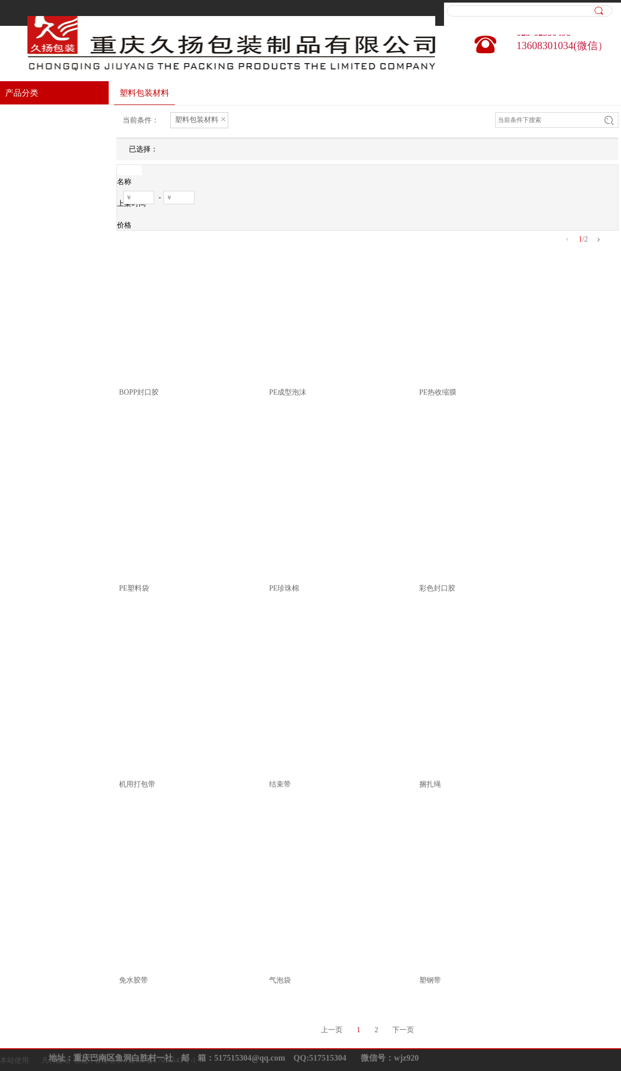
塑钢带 (430, 980)
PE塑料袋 (134, 588)
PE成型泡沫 (287, 392)
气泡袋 (280, 980)
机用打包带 (137, 784)
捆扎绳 (430, 784)
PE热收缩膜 (437, 392)
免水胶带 (133, 980)
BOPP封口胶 (139, 392)
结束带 (280, 784)
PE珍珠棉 (284, 588)
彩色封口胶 (437, 588)
